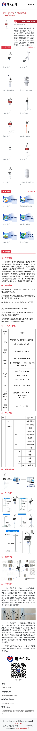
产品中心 (11, 13)
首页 (4, 13)
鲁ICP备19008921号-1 (23, 728)
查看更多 (31, 47)
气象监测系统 (21, 13)
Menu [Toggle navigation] (31, 5)
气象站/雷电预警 (9, 15)
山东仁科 (18, 723)
